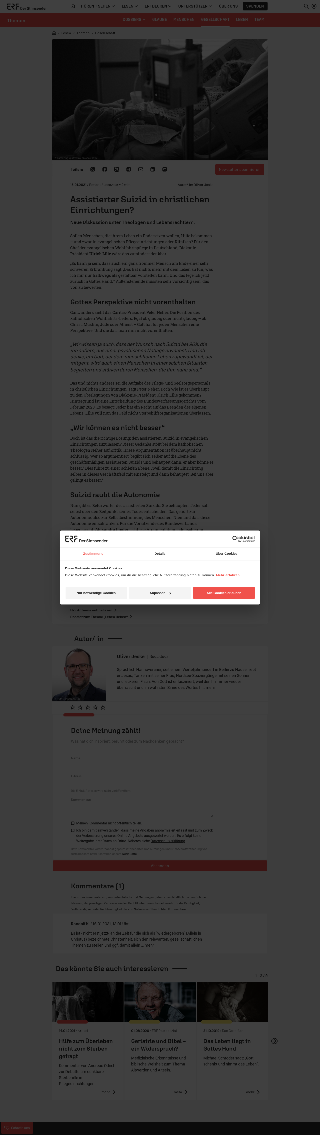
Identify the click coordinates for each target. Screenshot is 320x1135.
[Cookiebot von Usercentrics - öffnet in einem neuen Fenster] (235, 539)
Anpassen (160, 593)
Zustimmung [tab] (93, 553)
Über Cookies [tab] (227, 553)
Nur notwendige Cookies (96, 593)
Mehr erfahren (228, 575)
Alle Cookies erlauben (223, 593)
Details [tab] (160, 553)
